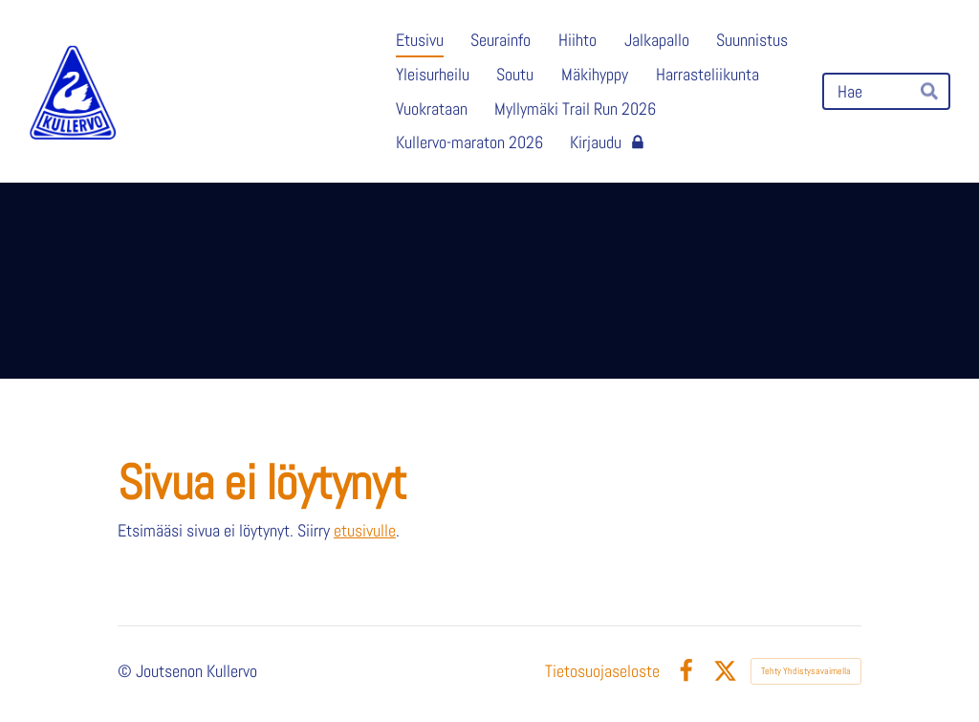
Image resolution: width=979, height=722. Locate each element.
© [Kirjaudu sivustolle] (127, 671)
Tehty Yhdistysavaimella (806, 671)
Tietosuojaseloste (602, 671)
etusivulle (365, 530)
